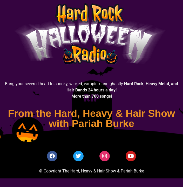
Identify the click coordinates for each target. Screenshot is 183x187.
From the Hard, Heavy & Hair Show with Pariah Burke (91, 118)
